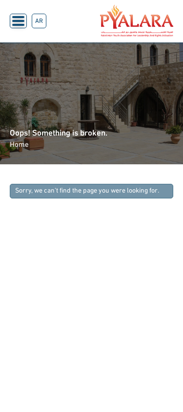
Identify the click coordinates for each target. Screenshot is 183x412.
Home (19, 145)
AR (39, 21)
